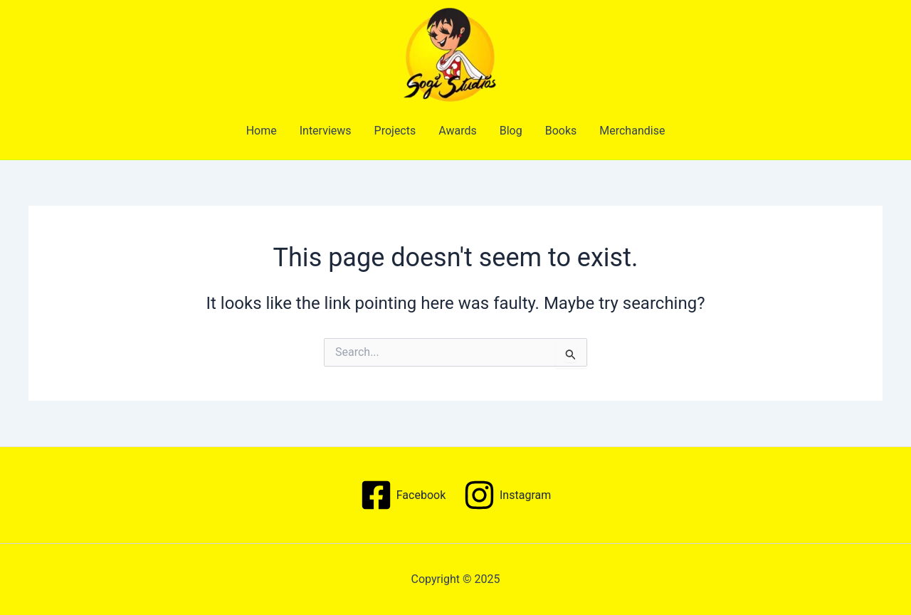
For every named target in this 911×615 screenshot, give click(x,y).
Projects (395, 130)
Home (261, 130)
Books (561, 130)
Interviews (326, 130)
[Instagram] (507, 495)
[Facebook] (402, 495)
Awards (457, 130)
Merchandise (632, 130)
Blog (511, 130)
